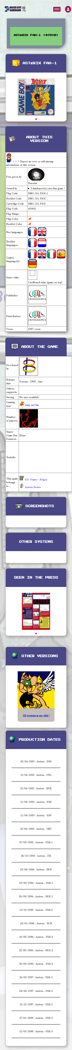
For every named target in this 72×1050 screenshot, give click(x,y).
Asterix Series (30, 487)
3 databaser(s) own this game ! (48, 188)
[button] (36, 119)
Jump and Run (31, 405)
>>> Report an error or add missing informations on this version (29, 163)
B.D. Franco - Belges (33, 479)
